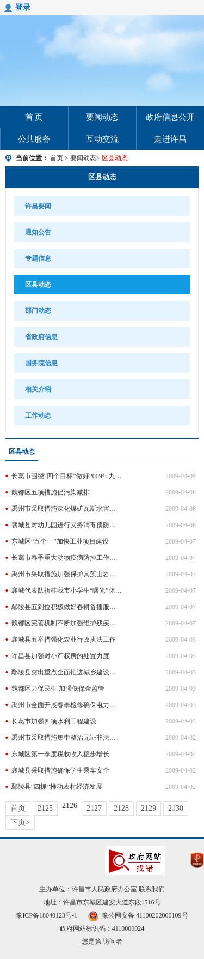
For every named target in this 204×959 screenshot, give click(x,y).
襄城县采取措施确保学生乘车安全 (60, 770)
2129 (148, 808)
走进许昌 (170, 139)
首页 (56, 158)
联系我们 (152, 889)
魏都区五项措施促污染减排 (50, 492)
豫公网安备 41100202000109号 (138, 915)
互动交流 (102, 139)
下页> (20, 822)
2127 (94, 808)
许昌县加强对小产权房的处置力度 (60, 656)
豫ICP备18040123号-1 (46, 915)
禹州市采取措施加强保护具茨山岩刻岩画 (66, 574)
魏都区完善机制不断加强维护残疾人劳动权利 (66, 623)
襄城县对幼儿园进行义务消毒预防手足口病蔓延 (66, 525)
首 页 (34, 117)
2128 (121, 808)
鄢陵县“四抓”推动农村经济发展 (56, 787)
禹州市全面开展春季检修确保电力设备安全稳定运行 (66, 705)
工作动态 (38, 415)
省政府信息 (41, 337)
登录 (22, 7)
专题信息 (38, 258)
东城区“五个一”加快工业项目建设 (60, 541)
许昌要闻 (38, 206)
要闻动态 (102, 117)
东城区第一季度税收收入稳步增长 (60, 754)
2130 (175, 808)
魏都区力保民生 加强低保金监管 (57, 688)
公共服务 (34, 139)
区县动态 (102, 177)
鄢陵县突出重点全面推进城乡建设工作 (66, 672)
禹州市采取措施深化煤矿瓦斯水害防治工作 (66, 508)
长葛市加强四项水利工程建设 (53, 721)
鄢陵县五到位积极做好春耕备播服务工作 (66, 607)
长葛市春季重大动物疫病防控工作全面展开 (66, 558)
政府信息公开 (170, 117)
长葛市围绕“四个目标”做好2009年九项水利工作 (66, 476)
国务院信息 (41, 363)
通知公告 (38, 232)
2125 (45, 808)
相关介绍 (38, 389)
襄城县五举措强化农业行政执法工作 (63, 639)
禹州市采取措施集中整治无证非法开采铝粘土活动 (66, 737)
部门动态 (38, 311)
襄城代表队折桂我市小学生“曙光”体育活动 (66, 590)
